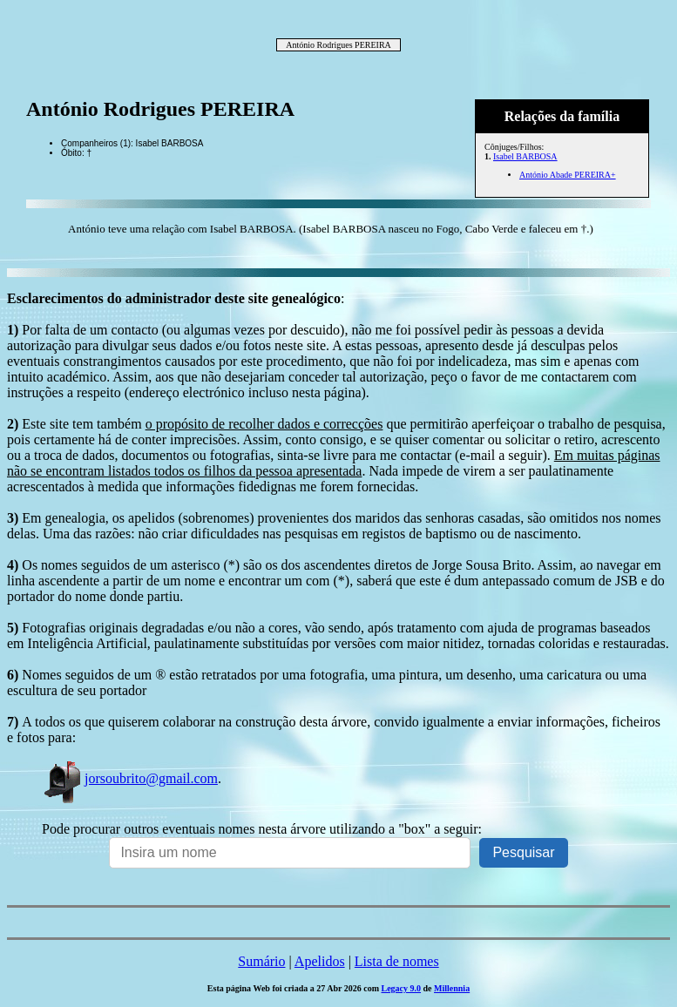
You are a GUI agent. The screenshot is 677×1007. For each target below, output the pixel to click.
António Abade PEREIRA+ (567, 174)
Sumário (261, 961)
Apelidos (319, 961)
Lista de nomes (397, 961)
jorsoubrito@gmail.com (130, 778)
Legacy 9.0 (401, 988)
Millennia (452, 988)
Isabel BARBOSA (525, 156)
